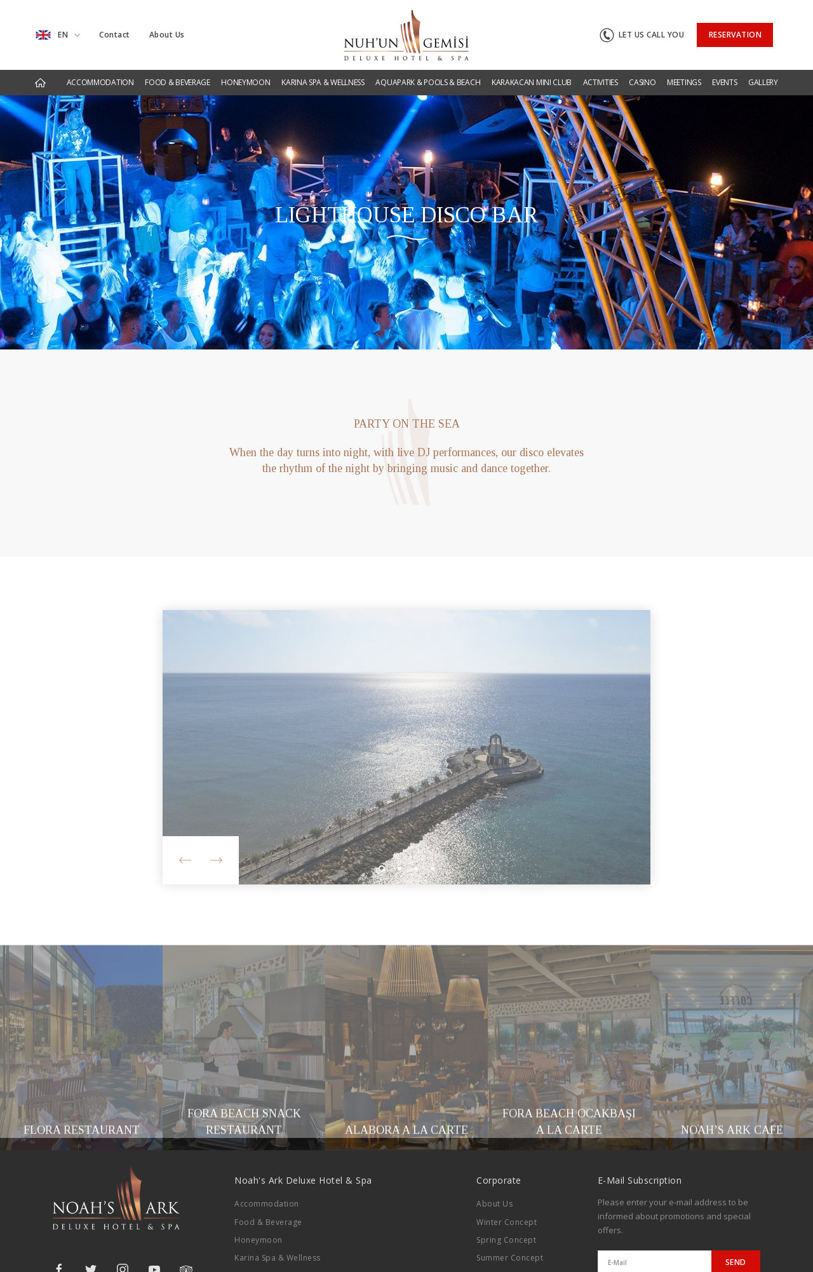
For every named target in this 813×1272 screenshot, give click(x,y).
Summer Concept (509, 1257)
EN (57, 35)
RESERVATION (735, 34)
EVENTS (724, 82)
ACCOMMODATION (100, 82)
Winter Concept (506, 1222)
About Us (167, 34)
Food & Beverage (268, 1222)
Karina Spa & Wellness (277, 1257)
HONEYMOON (245, 82)
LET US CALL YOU (642, 35)
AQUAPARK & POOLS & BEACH (427, 82)
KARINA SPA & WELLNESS (323, 82)
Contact (114, 34)
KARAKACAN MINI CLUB (532, 82)
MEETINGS (684, 82)
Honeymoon (258, 1240)
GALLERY (763, 82)
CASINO (642, 82)
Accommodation (266, 1203)
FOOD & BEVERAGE (177, 82)
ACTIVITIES (600, 82)
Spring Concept (506, 1240)
